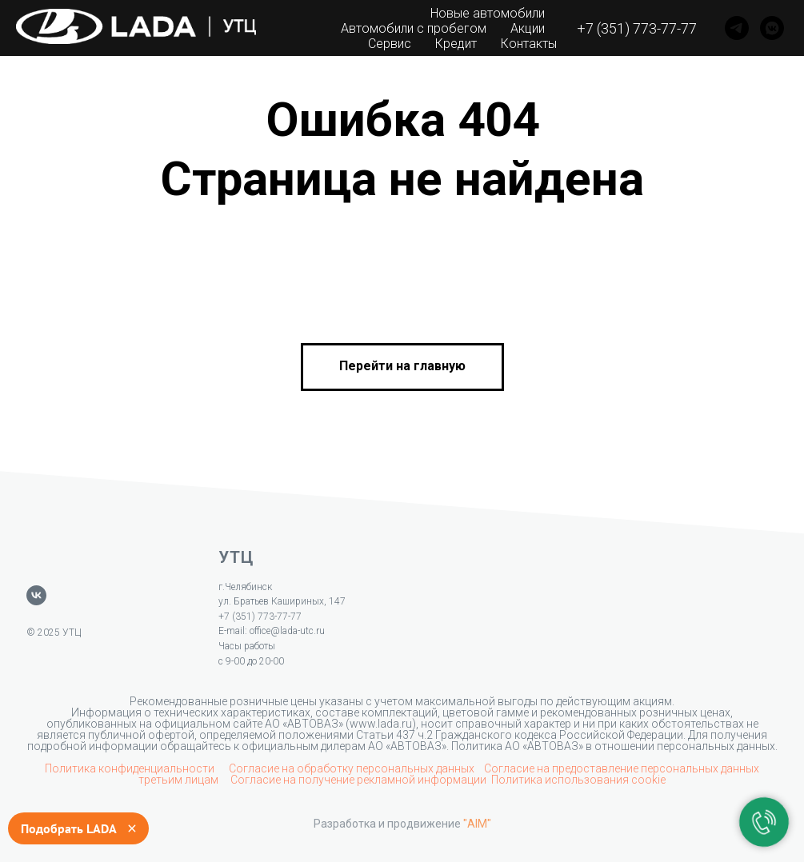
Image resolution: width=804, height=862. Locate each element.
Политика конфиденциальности (131, 768)
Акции (527, 28)
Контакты (529, 43)
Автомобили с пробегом (413, 28)
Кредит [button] (456, 43)
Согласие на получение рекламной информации (358, 779)
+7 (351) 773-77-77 (637, 28)
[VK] (772, 28)
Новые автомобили (487, 13)
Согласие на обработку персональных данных (351, 768)
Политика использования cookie (578, 779)
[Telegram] (737, 28)
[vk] (36, 595)
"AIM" (477, 823)
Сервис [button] (389, 43)
